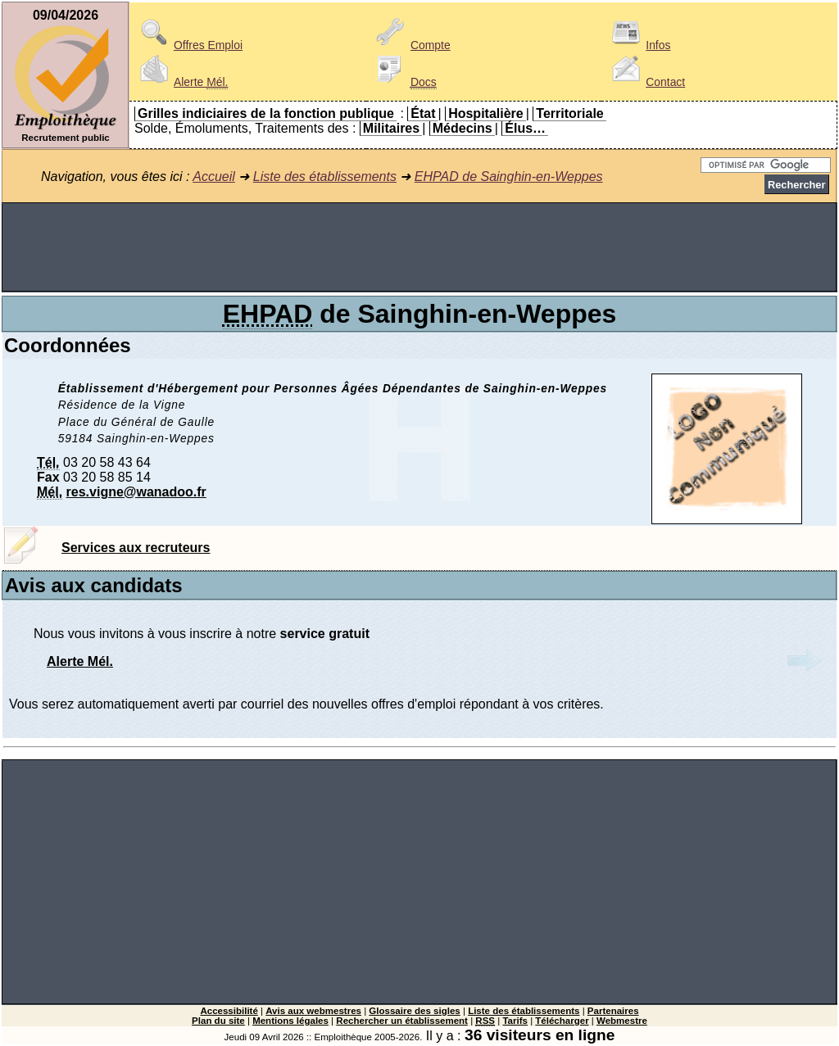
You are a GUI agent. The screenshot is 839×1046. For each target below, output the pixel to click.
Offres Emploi (188, 45)
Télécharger (561, 1021)
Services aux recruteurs (135, 548)
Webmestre (621, 1021)
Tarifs (515, 1021)
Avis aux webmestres (313, 1011)
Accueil (214, 176)
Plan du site (218, 1021)
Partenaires (613, 1011)
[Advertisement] (419, 247)
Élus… (525, 128)
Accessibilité (228, 1011)
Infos (638, 45)
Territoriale (569, 113)
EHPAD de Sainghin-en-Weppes (509, 176)
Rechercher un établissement (402, 1021)
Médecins (462, 128)
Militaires (391, 128)
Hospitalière (486, 113)
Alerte (181, 81)
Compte (411, 45)
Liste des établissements (325, 176)
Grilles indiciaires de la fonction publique (266, 113)
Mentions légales (290, 1021)
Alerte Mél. (80, 661)
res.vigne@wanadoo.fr (136, 492)
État (422, 113)
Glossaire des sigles (414, 1011)
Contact (645, 81)
